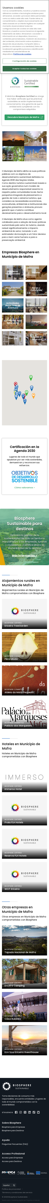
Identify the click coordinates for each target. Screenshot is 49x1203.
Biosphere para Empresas (13, 1127)
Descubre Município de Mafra (25, 117)
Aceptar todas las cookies (24, 68)
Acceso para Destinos (12, 1161)
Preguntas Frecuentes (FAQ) (15, 1144)
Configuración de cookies (24, 61)
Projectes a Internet (33, 1200)
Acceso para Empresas (12, 1157)
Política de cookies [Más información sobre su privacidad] (22, 54)
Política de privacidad (11, 1189)
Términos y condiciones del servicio (17, 1192)
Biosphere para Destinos (13, 1130)
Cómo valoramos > (24, 487)
